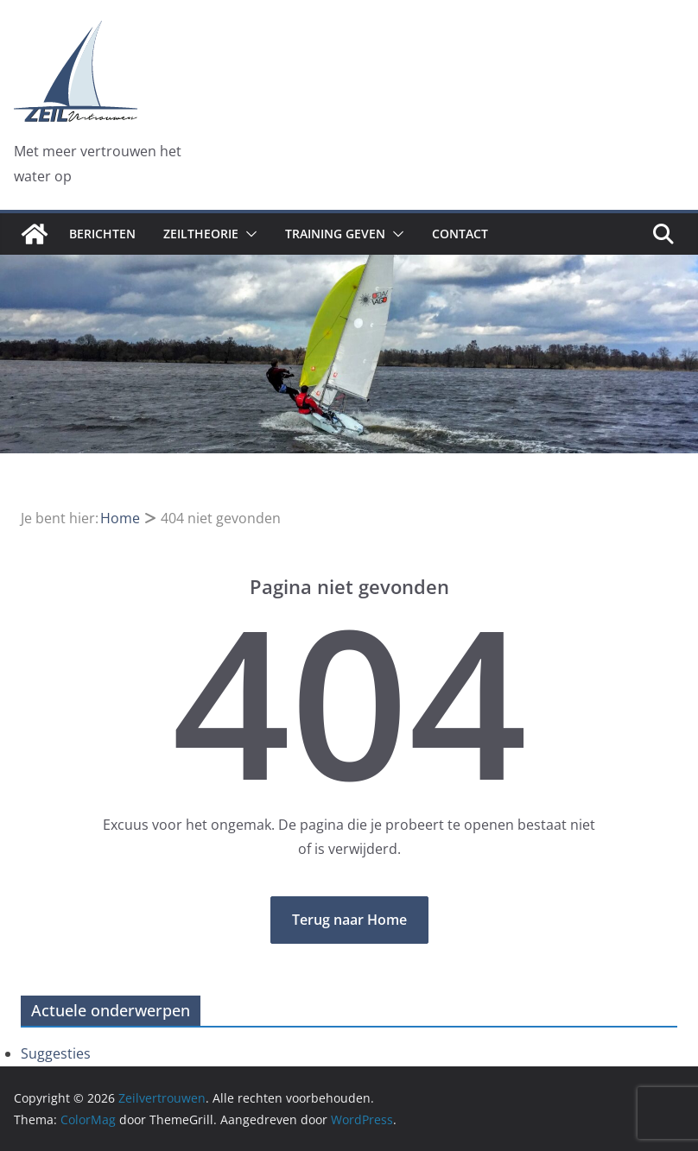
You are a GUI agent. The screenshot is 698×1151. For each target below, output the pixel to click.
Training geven (335, 233)
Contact (460, 233)
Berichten (102, 233)
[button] (247, 234)
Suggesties (56, 1053)
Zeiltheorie (200, 233)
